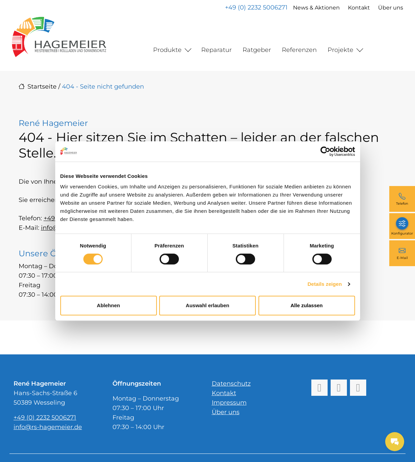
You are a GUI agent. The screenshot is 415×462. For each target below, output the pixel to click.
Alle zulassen (306, 305)
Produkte (167, 50)
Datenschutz (231, 383)
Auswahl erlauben (207, 305)
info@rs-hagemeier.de (48, 427)
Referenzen (299, 50)
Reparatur (216, 50)
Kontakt (359, 7)
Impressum (229, 402)
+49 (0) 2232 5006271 (256, 7)
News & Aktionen (316, 7)
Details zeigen (325, 284)
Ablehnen (108, 305)
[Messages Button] (394, 441)
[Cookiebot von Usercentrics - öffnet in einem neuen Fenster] (325, 151)
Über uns (390, 7)
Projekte (340, 50)
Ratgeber (257, 50)
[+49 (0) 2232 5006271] (402, 199)
